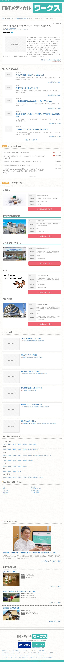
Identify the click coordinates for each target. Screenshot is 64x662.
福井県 (30, 455)
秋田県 (25, 444)
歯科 (4, 488)
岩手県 (15, 444)
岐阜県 (35, 455)
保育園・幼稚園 (35, 492)
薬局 (36, 490)
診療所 (33, 487)
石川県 (25, 455)
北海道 (5, 444)
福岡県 (5, 477)
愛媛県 (15, 471)
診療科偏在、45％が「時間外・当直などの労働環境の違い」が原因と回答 (39, 423)
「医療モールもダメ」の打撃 (29, 390)
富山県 (20, 455)
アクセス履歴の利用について (8, 654)
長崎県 (15, 477)
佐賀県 (10, 477)
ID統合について (40, 652)
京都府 (10, 460)
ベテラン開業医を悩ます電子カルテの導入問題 (33, 340)
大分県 (25, 477)
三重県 (49, 455)
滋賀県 (5, 460)
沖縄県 (41, 477)
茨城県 (5, 449)
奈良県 (25, 460)
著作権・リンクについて (20, 654)
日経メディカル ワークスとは (8, 650)
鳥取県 (5, 466)
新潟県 (5, 455)
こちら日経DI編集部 (11, 28)
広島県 (20, 466)
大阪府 (15, 460)
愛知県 (44, 455)
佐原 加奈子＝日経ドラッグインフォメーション (17, 29)
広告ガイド (36, 650)
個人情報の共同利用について (51, 652)
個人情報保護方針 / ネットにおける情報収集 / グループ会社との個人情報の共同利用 (19, 652)
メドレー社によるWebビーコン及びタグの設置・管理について (15, 657)
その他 (5, 493)
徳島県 (5, 471)
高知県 (20, 471)
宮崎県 (30, 477)
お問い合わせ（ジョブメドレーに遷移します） (35, 654)
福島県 (35, 444)
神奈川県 (35, 449)
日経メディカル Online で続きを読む (51, 60)
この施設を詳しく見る (44, 209)
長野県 (15, 455)
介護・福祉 (6, 490)
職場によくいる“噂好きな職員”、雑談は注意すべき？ (35, 373)
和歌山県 (30, 460)
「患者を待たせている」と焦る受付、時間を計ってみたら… (36, 406)
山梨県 (10, 455)
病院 (4, 487)
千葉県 (25, 449)
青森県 (10, 444)
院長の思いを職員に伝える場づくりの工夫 (32, 357)
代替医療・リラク (36, 488)
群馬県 (15, 449)
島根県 (10, 466)
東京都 (30, 449)
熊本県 (20, 477)
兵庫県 (20, 460)
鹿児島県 (35, 477)
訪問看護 (5, 492)
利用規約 (17, 650)
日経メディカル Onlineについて (26, 650)
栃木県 (10, 449)
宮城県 (20, 444)
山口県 (25, 466)
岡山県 (15, 466)
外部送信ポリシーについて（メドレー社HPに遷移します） (41, 657)
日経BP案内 (41, 650)
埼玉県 (20, 449)
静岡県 (40, 455)
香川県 (10, 471)
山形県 (30, 444)
